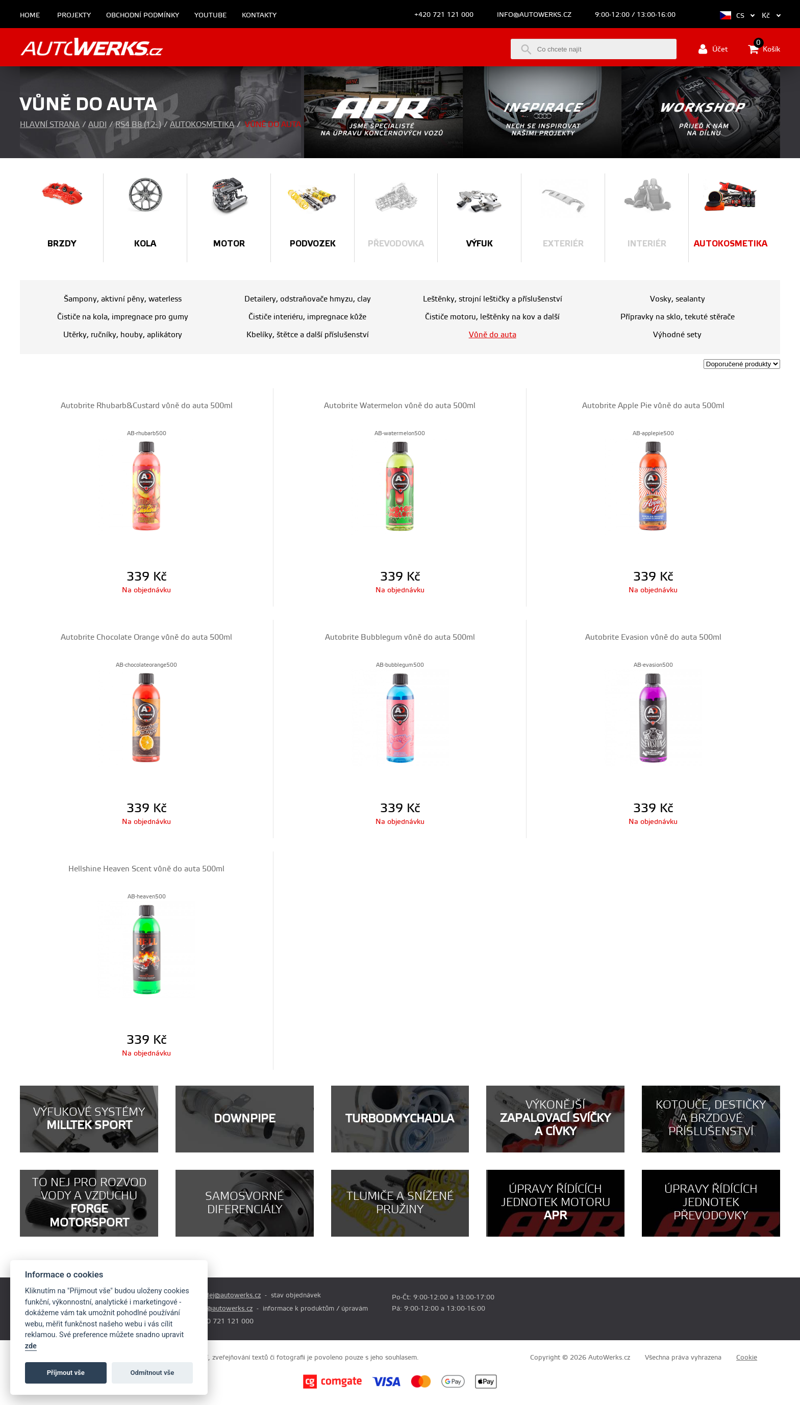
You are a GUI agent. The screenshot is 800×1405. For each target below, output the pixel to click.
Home (30, 15)
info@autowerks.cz (534, 15)
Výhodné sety (677, 335)
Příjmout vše (66, 1372)
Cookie (746, 1357)
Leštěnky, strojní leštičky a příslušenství (492, 299)
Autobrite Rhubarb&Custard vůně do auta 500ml (147, 406)
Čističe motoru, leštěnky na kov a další (492, 317)
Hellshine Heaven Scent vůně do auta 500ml (146, 869)
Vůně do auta (492, 335)
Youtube (210, 15)
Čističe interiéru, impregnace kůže (307, 317)
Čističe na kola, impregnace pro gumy (122, 317)
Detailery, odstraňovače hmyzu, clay (307, 299)
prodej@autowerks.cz (227, 1295)
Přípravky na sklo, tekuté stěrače (677, 317)
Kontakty (259, 15)
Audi (97, 125)
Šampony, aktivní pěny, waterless (123, 299)
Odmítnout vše (152, 1372)
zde (31, 1346)
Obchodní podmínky (142, 15)
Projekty (74, 15)
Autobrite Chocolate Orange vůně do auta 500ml (146, 637)
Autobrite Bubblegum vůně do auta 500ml (400, 637)
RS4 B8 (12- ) (138, 125)
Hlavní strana (50, 125)
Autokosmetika (202, 125)
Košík (764, 49)
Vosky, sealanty (677, 299)
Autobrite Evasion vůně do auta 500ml (653, 637)
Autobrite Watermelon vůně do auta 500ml (400, 406)
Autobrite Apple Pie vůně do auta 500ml (653, 406)
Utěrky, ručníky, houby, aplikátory (122, 335)
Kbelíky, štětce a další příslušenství (307, 335)
